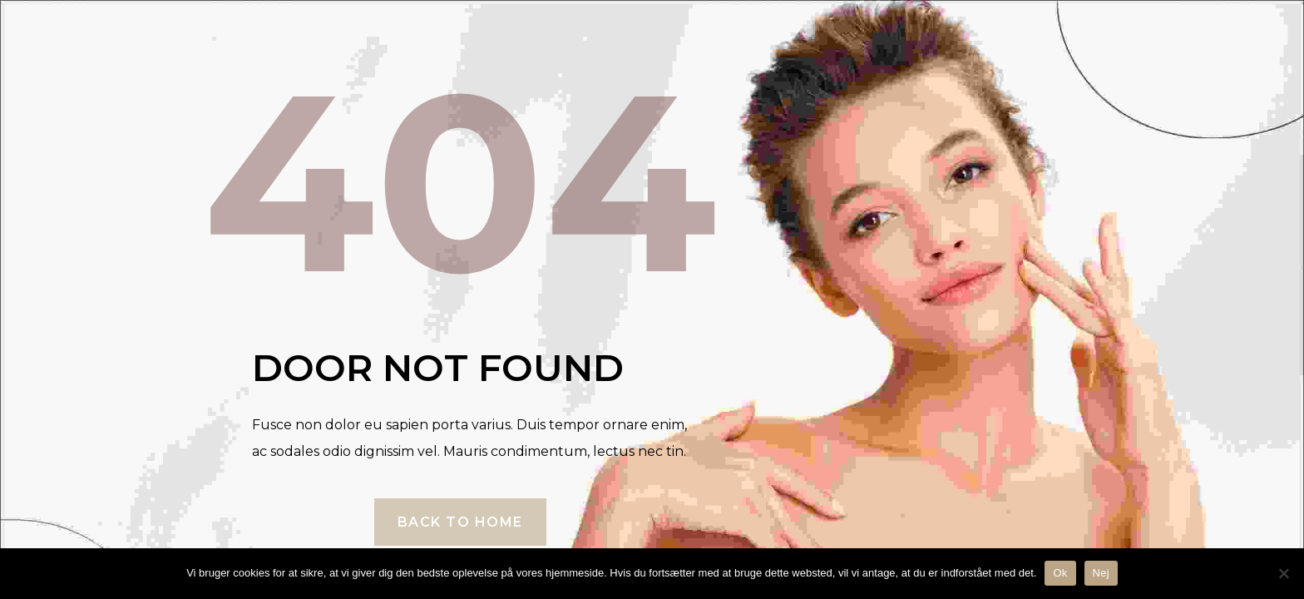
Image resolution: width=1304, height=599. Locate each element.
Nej (1101, 573)
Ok (1060, 573)
